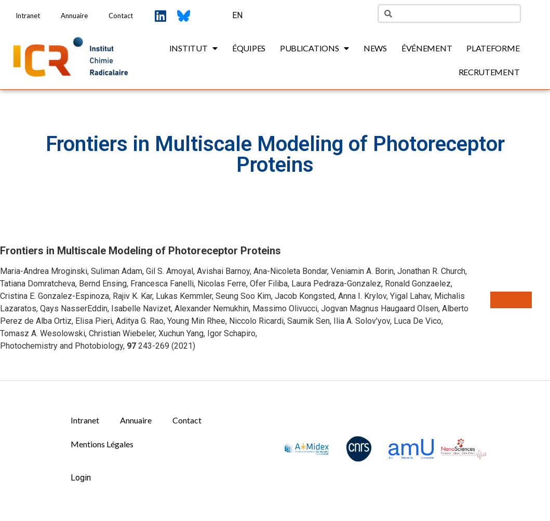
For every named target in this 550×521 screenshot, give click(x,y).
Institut (193, 48)
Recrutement (489, 72)
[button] (511, 300)
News (375, 48)
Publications (314, 48)
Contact (121, 15)
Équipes (248, 48)
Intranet (28, 15)
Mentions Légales (102, 444)
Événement (426, 48)
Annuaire (74, 15)
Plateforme (492, 48)
